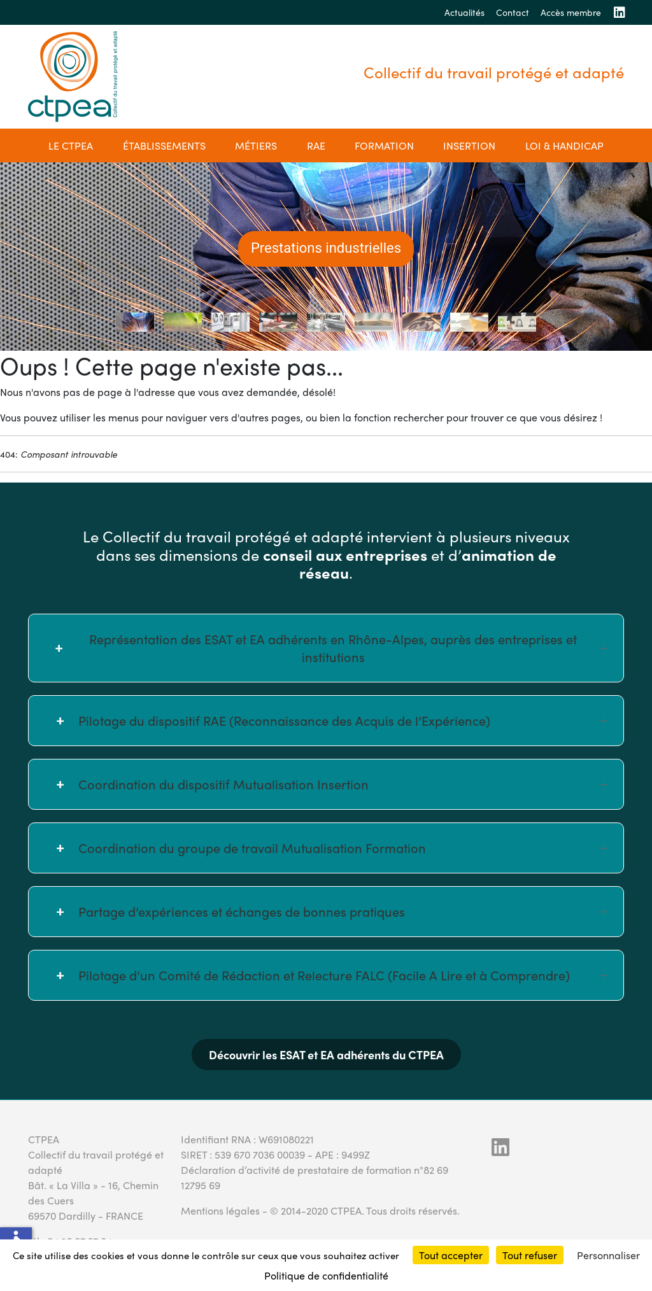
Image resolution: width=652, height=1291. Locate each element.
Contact (512, 12)
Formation (384, 145)
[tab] (135, 322)
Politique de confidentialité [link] (326, 1275)
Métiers (256, 145)
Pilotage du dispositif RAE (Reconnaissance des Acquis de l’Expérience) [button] (342, 720)
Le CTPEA (70, 145)
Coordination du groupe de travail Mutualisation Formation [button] (342, 847)
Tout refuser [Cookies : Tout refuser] (529, 1255)
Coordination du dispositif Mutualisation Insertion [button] (342, 784)
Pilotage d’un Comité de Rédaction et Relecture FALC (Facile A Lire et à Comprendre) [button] (342, 975)
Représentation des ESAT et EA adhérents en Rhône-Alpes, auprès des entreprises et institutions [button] (348, 648)
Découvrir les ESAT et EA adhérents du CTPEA (326, 1054)
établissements (164, 145)
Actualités (464, 12)
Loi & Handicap (564, 145)
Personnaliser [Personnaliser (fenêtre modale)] (608, 1255)
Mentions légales (220, 1210)
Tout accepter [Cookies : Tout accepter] (451, 1255)
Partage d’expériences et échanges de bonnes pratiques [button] (342, 911)
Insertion (469, 145)
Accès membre (571, 12)
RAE (316, 145)
